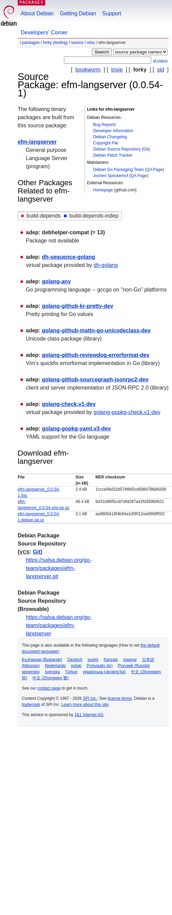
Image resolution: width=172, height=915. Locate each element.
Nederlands (55, 665)
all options (160, 60)
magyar (130, 659)
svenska (52, 671)
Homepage (103, 190)
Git (145, 149)
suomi (93, 659)
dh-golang (105, 265)
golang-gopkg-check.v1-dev (126, 412)
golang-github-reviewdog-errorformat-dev (95, 355)
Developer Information (113, 130)
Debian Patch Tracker (112, 155)
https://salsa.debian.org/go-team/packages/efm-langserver (58, 625)
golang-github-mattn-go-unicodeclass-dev (96, 330)
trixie (117, 70)
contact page (49, 688)
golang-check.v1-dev (69, 404)
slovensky (31, 671)
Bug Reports (104, 124)
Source (77, 42)
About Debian (37, 13)
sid (160, 70)
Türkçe (71, 671)
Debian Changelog (110, 137)
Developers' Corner (44, 32)
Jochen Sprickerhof (110, 175)
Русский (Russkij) (134, 665)
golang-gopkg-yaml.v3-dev (76, 428)
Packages (30, 42)
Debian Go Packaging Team (118, 169)
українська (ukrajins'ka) (104, 671)
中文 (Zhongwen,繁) (50, 678)
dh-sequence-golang (68, 257)
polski (76, 665)
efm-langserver (37, 142)
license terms (120, 698)
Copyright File (105, 143)
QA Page (155, 169)
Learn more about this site (84, 704)
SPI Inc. (90, 698)
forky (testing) (55, 42)
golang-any (56, 281)
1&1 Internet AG (88, 714)
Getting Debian (78, 13)
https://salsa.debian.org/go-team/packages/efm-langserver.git (58, 568)
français (111, 659)
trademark (31, 704)
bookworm (88, 70)
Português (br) (100, 665)
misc (91, 42)
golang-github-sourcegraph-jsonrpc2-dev (95, 379)
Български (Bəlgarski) (42, 659)
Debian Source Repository (117, 149)
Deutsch (74, 659)
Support (111, 13)
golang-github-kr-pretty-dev (77, 306)
